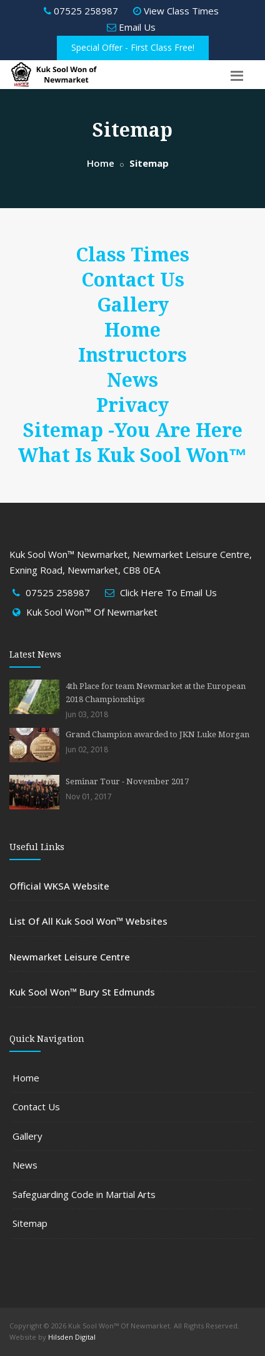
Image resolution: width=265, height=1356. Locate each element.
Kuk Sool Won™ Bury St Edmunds (82, 991)
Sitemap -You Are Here (132, 430)
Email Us (131, 27)
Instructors (132, 355)
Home (100, 163)
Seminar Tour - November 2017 (127, 781)
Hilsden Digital (72, 1337)
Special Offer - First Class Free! (132, 47)
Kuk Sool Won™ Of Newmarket (92, 612)
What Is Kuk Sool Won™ (133, 455)
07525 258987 (81, 10)
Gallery (133, 305)
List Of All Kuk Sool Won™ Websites (88, 921)
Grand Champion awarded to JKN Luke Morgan (157, 734)
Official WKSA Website (59, 886)
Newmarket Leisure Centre (69, 956)
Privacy (132, 405)
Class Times (132, 255)
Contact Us (132, 280)
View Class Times (176, 10)
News (132, 380)
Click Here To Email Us (168, 592)
